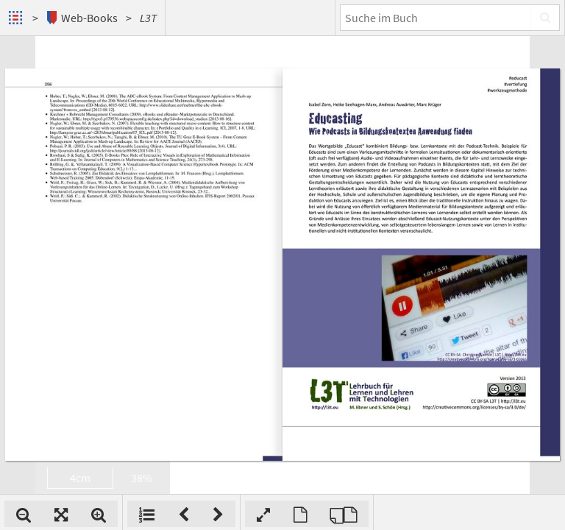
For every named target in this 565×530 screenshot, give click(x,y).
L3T (148, 17)
